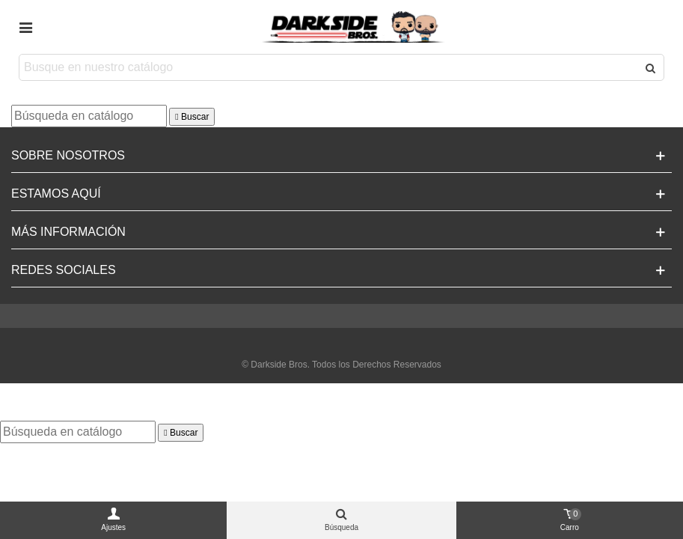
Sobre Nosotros (68, 155)
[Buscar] (89, 116)
